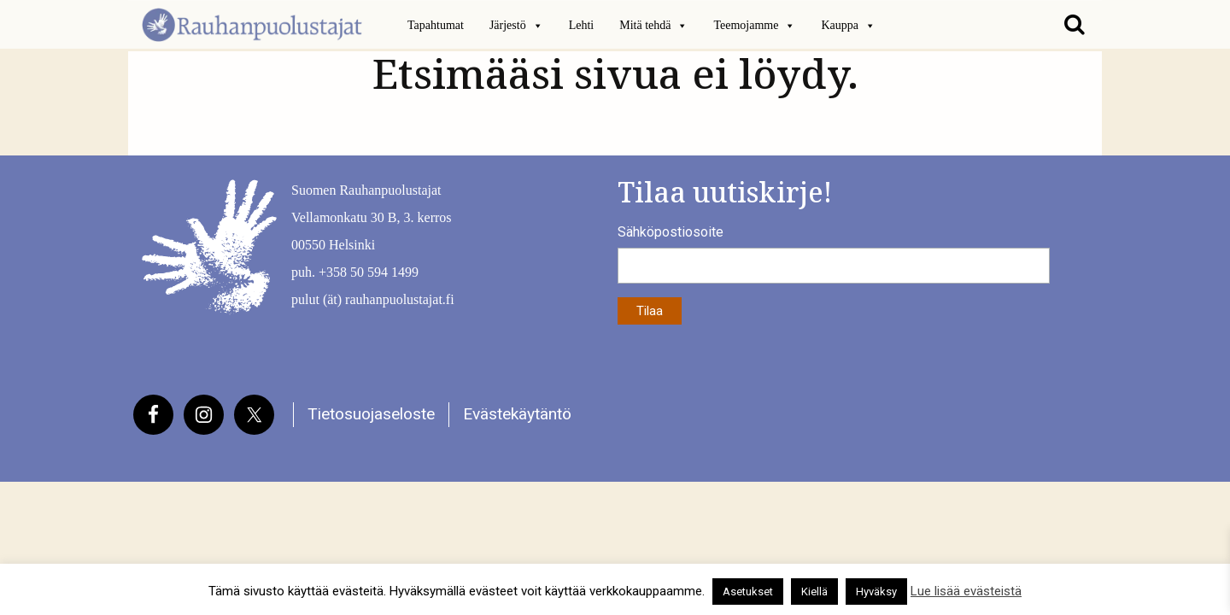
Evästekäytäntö (517, 414)
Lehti (581, 25)
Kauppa (848, 25)
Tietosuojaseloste (371, 414)
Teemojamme (754, 25)
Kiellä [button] (814, 591)
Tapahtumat (435, 25)
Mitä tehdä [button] (653, 25)
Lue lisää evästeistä (966, 591)
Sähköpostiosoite (670, 232)
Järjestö (516, 25)
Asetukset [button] (748, 591)
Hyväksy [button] (876, 591)
